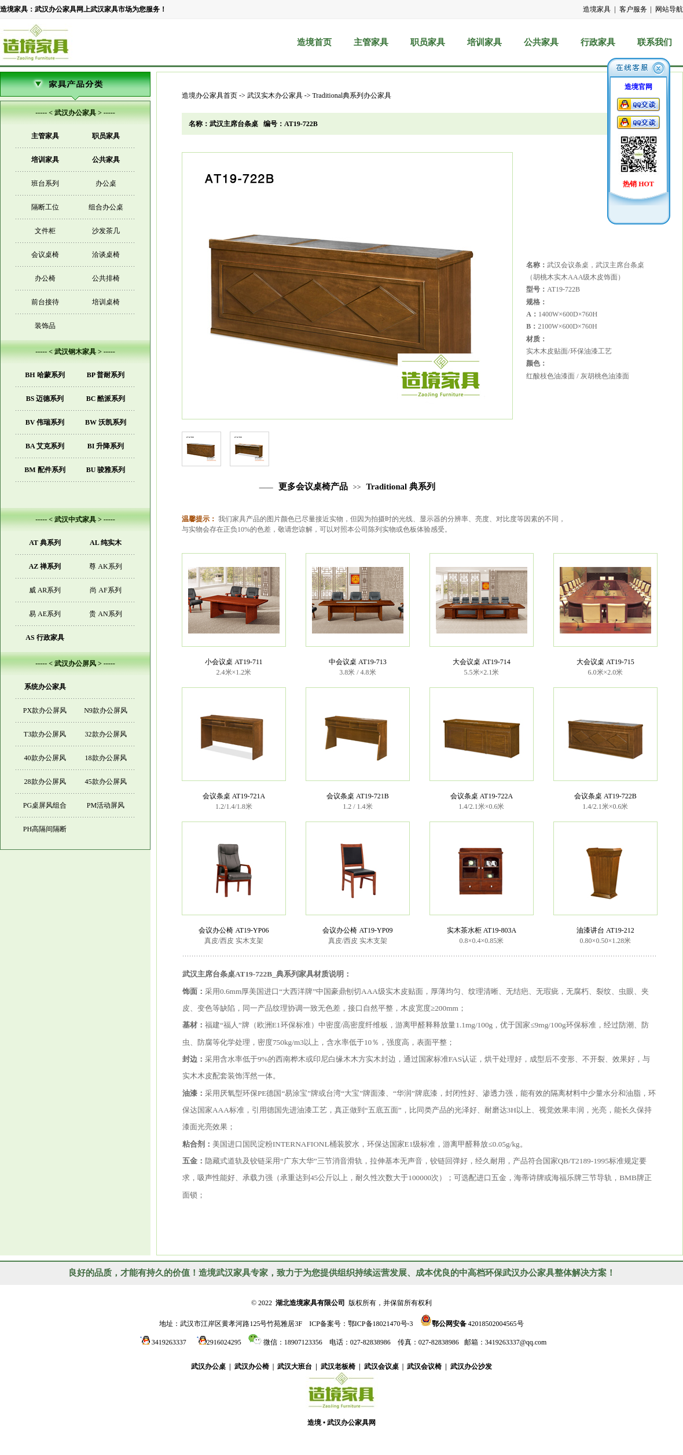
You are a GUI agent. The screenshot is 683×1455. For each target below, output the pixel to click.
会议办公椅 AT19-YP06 (234, 930)
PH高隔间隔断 (45, 829)
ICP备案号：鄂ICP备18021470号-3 (361, 1324)
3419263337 (161, 1342)
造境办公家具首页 (209, 95)
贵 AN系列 (105, 614)
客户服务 (633, 9)
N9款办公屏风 (105, 710)
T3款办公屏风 (45, 734)
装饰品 (45, 326)
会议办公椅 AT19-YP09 (357, 930)
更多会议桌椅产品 (313, 486)
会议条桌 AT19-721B (357, 796)
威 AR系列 (45, 590)
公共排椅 (106, 278)
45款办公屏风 (106, 782)
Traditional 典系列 (400, 486)
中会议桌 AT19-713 (358, 662)
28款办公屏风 (45, 782)
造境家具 (597, 9)
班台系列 (45, 183)
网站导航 (669, 9)
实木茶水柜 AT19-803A (481, 930)
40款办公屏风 (45, 758)
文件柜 (45, 231)
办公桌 (106, 183)
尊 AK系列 (105, 566)
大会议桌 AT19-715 (605, 662)
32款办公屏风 (106, 734)
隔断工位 (45, 207)
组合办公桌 (106, 207)
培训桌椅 (106, 302)
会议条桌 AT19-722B (605, 796)
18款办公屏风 (106, 758)
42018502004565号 (472, 1323)
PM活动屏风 (105, 805)
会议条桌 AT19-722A (481, 796)
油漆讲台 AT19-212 (605, 930)
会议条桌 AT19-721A (234, 796)
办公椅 (45, 278)
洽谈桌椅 (106, 255)
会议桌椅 (45, 255)
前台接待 (45, 302)
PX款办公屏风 (45, 710)
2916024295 (217, 1342)
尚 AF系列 (105, 590)
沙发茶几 (106, 231)
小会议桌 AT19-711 (233, 662)
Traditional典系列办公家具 (351, 95)
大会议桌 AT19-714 (482, 662)
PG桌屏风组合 (45, 805)
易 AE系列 (45, 614)
